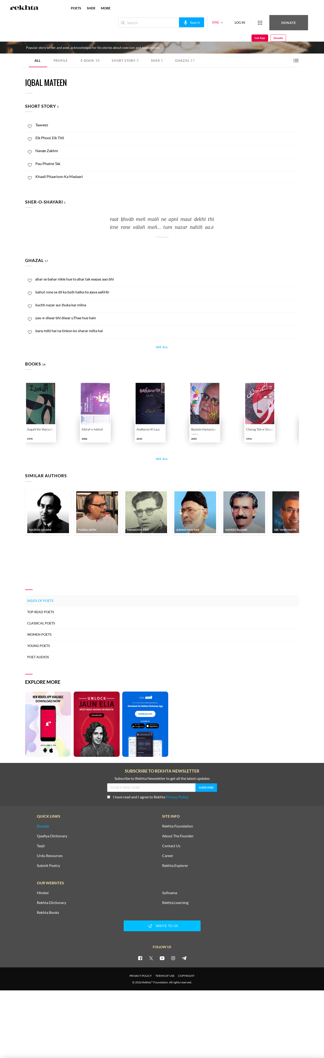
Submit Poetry (48, 865)
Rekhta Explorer (175, 865)
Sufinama (169, 893)
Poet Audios (38, 657)
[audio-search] (175, 22)
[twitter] (151, 958)
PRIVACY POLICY (141, 975)
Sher (157, 60)
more (106, 8)
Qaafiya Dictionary (52, 836)
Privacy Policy (177, 797)
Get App (293, 22)
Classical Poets (41, 623)
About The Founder (178, 836)
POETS (76, 8)
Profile (60, 60)
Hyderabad (78, 39)
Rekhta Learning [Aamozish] (175, 902)
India (89, 39)
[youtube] (162, 958)
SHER (91, 8)
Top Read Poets (40, 612)
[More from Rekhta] (244, 22)
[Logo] (24, 8)
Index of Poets (40, 601)
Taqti (41, 846)
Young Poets (38, 646)
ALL (37, 60)
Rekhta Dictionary (51, 902)
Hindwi (43, 893)
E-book (90, 60)
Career (167, 856)
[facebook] (140, 958)
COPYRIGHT (186, 975)
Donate (269, 22)
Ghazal (185, 60)
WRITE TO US (162, 926)
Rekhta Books (48, 912)
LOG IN (224, 22)
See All (162, 347)
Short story (125, 60)
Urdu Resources (50, 856)
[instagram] (173, 958)
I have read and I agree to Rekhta (147, 797)
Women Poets (39, 634)
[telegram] (184, 958)
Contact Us (171, 846)
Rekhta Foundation (177, 826)
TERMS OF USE (165, 975)
